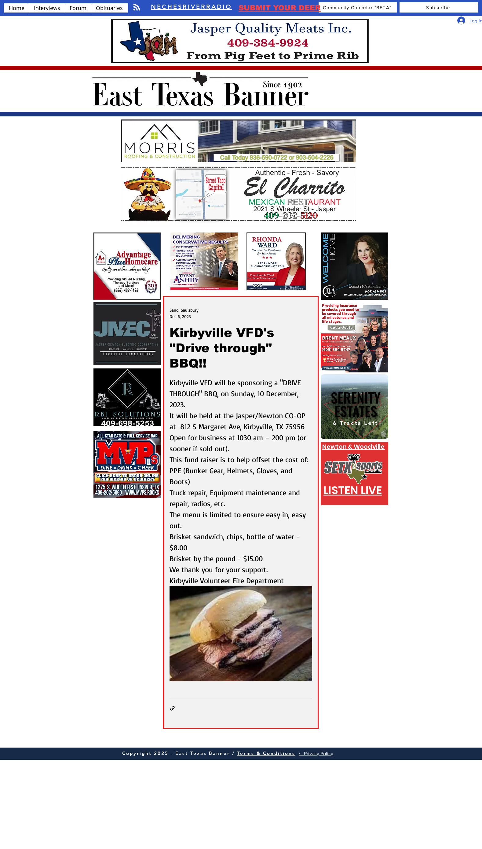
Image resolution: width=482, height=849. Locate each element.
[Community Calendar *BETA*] (358, 7)
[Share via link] (172, 708)
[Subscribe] (439, 7)
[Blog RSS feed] (137, 7)
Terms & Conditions (266, 753)
